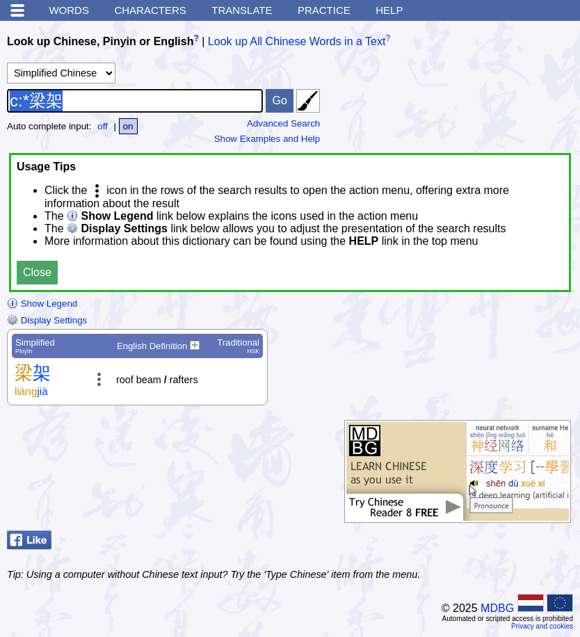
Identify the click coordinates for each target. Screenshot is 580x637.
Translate (241, 10)
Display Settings (47, 320)
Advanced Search (283, 123)
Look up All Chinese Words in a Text (297, 41)
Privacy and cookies (542, 626)
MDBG (497, 608)
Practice (324, 10)
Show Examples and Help (267, 139)
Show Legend (42, 303)
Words (69, 10)
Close (37, 272)
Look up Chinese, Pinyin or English (100, 41)
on (128, 126)
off (102, 126)
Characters (150, 10)
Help (389, 10)
